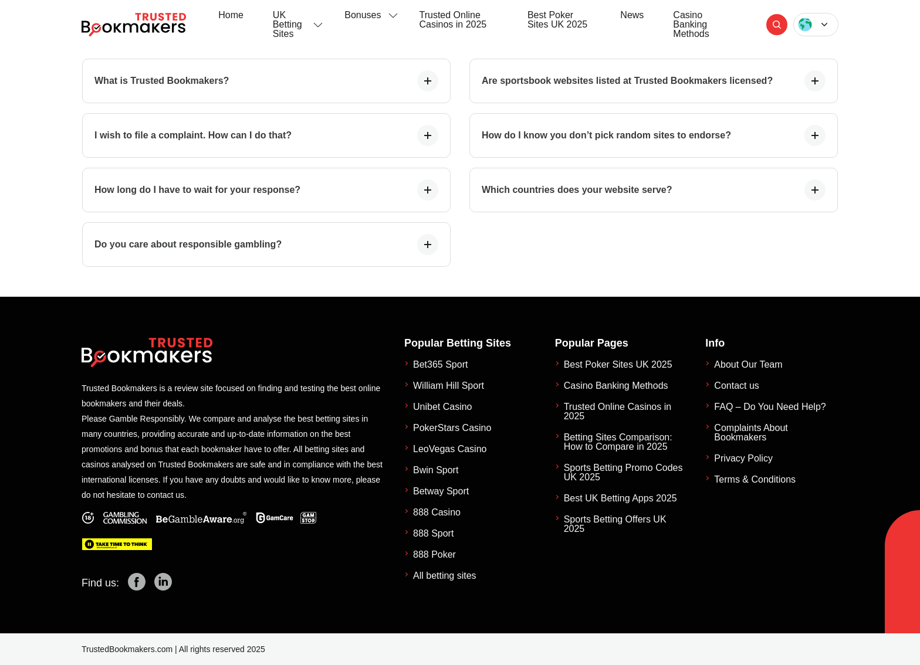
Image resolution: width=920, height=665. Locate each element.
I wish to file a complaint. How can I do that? (266, 135)
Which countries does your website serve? (654, 190)
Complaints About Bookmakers (750, 432)
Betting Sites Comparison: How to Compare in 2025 (618, 442)
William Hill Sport (448, 386)
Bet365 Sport (440, 364)
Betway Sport (441, 491)
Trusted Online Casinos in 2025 (453, 19)
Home (230, 15)
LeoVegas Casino (449, 449)
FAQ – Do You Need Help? (770, 407)
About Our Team (748, 364)
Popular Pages (591, 343)
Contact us (736, 386)
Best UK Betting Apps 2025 (620, 498)
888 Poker (434, 554)
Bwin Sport (435, 470)
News (632, 15)
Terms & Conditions (755, 479)
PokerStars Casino (452, 428)
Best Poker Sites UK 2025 (557, 19)
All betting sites (444, 576)
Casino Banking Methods (691, 24)
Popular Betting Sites (457, 343)
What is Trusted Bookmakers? (266, 80)
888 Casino (437, 512)
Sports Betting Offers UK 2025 (615, 524)
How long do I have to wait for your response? (266, 190)
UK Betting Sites (287, 24)
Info (715, 343)
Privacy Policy (743, 458)
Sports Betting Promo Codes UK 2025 (623, 472)
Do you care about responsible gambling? (266, 244)
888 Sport (433, 533)
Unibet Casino (442, 407)
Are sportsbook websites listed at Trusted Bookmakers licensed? (654, 80)
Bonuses (362, 15)
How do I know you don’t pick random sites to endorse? (654, 135)
